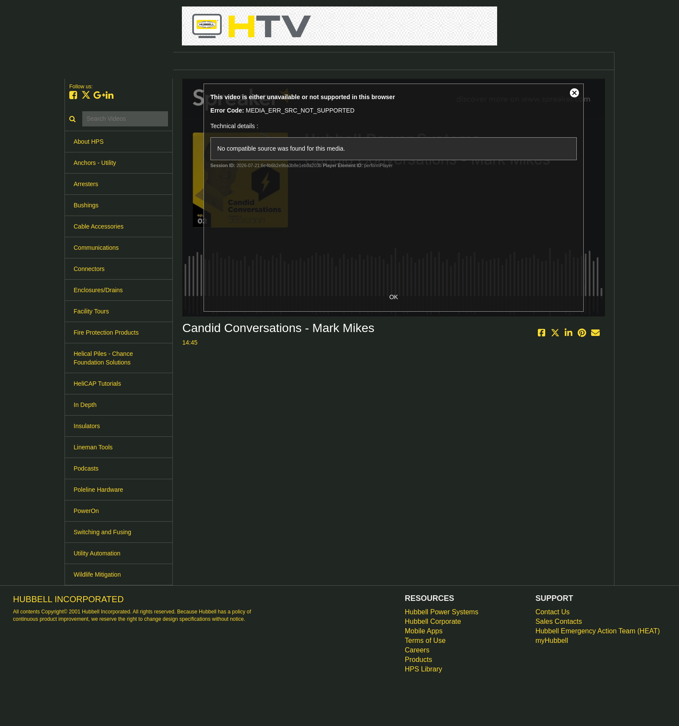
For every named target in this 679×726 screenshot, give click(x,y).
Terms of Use (425, 640)
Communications (96, 247)
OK (393, 297)
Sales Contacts (558, 621)
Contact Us (552, 612)
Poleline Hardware (98, 489)
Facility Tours (91, 311)
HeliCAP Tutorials (97, 383)
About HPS (88, 141)
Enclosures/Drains (98, 290)
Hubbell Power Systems (442, 612)
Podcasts (86, 468)
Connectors (89, 268)
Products (418, 659)
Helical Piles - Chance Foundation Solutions (103, 358)
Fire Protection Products (106, 332)
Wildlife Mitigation (97, 574)
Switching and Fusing (102, 532)
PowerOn (86, 510)
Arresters (86, 184)
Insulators (87, 426)
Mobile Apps (424, 631)
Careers (417, 650)
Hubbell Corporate (433, 621)
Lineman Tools (93, 447)
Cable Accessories (98, 226)
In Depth (85, 404)
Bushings (86, 205)
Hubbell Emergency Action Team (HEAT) (597, 631)
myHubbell (551, 640)
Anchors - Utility (95, 162)
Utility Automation (97, 553)
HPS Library (423, 669)
